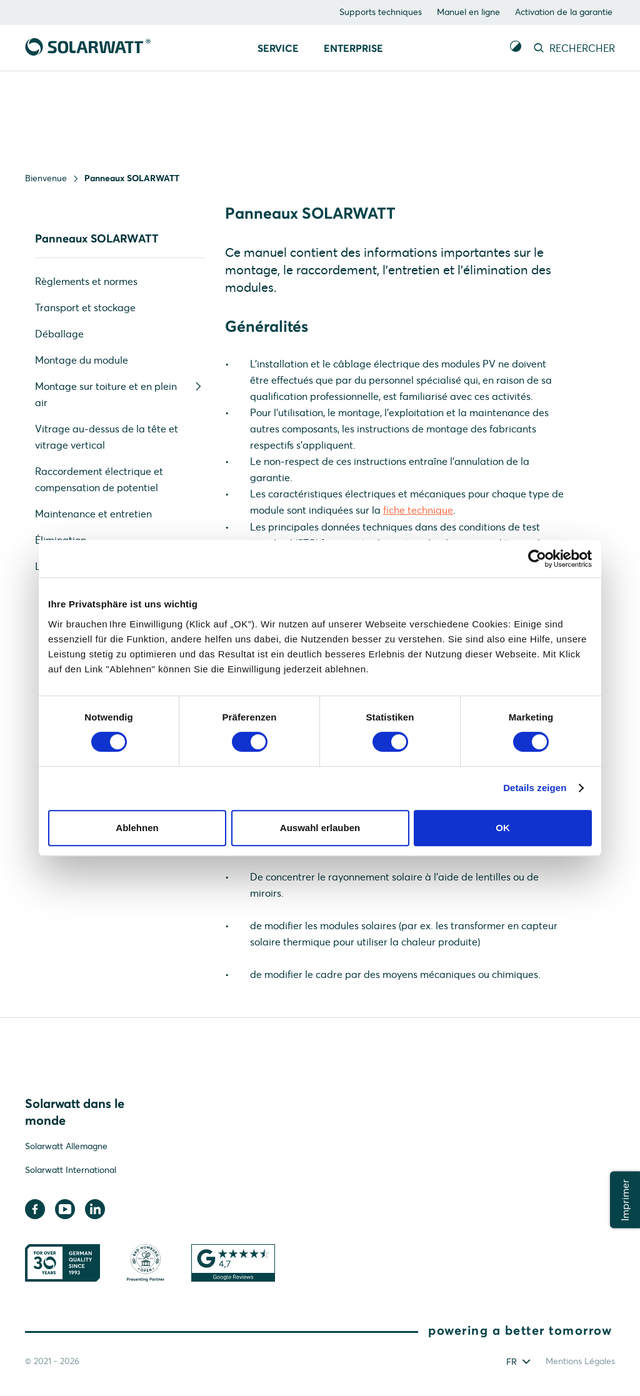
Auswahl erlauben (320, 827)
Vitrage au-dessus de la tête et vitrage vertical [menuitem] (106, 436)
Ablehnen (137, 827)
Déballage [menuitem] (59, 333)
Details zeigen (534, 787)
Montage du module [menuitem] (81, 360)
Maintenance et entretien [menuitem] (93, 513)
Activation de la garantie (563, 11)
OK (503, 827)
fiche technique (418, 512)
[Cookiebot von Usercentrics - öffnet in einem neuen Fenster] (537, 558)
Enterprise (353, 48)
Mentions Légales (580, 1363)
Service (278, 48)
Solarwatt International (70, 1173)
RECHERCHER (573, 48)
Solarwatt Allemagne (66, 1149)
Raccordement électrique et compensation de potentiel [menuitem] (99, 479)
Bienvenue (46, 178)
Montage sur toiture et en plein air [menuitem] (120, 393)
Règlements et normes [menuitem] (86, 281)
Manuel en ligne (468, 11)
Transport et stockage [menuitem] (85, 307)
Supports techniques (380, 11)
